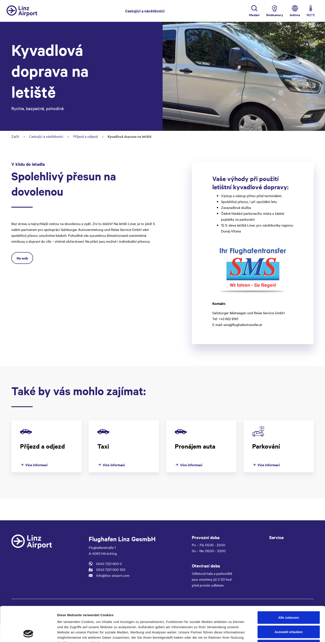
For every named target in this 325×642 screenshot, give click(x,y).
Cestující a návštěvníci (145, 11)
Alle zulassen (288, 585)
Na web (22, 258)
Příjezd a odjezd (85, 136)
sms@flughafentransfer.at (242, 324)
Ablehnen (288, 613)
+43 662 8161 (228, 318)
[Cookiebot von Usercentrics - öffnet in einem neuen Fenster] (28, 633)
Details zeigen (232, 633)
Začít (15, 136)
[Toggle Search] (254, 11)
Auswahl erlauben (289, 599)
